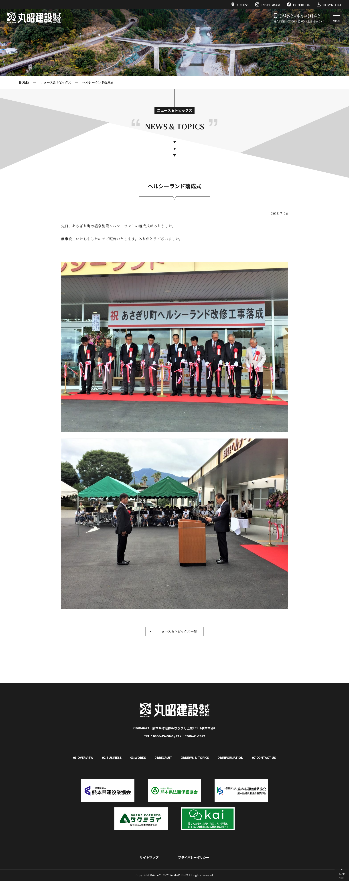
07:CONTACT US (264, 757)
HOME (24, 82)
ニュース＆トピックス (56, 82)
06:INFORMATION (230, 757)
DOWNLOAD (329, 4)
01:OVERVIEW (83, 757)
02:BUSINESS (112, 757)
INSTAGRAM (267, 4)
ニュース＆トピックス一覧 (176, 631)
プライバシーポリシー (193, 857)
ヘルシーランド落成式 (98, 82)
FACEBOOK (298, 4)
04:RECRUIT (163, 757)
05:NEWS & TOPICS (195, 757)
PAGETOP (342, 875)
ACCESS (240, 4)
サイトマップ (149, 857)
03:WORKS (138, 757)
